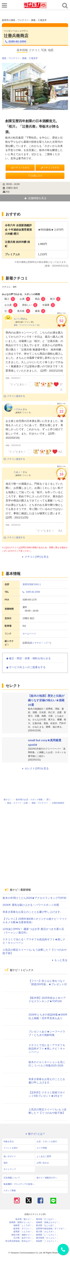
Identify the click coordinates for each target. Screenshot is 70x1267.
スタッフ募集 (10, 1190)
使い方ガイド (10, 1156)
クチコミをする (50, 167)
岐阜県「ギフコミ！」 (23, 1229)
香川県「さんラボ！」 (46, 1232)
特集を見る (9, 1141)
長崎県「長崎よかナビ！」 (48, 1222)
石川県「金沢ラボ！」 (23, 1238)
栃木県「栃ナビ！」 (24, 1219)
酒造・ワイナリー (11, 58)
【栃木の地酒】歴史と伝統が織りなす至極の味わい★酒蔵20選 (46, 700)
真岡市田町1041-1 (32, 584)
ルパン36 (18, 318)
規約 (6, 1163)
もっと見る (59, 960)
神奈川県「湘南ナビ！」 (22, 1235)
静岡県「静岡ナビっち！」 (21, 1222)
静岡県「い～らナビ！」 (47, 1235)
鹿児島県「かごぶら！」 (47, 1238)
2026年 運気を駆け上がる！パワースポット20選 (31, 904)
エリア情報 (42, 1148)
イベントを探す (11, 1148)
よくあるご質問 (44, 1156)
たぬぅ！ (18, 472)
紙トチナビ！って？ (40, 643)
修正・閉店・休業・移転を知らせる (28, 658)
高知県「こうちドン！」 (47, 1241)
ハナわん (18, 409)
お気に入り (35, 175)
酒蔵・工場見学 (30, 58)
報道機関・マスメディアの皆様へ (19, 1184)
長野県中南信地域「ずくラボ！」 (51, 1229)
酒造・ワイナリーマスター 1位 (27, 325)
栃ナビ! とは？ (35, 1133)
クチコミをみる (20, 167)
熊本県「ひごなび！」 (46, 1219)
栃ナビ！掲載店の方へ (47, 1178)
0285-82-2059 (15, 41)
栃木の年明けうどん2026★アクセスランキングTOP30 (34, 897)
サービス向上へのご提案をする (26, 667)
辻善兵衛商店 (16, 35)
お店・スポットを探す (47, 1141)
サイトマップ (10, 1169)
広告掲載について (12, 1178)
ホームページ (29, 633)
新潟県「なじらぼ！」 (46, 1225)
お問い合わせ (43, 1163)
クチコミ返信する (14, 396)
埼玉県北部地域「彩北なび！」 (19, 1241)
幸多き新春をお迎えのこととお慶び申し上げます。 (33, 911)
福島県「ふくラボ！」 (23, 1225)
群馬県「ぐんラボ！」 (23, 1232)
